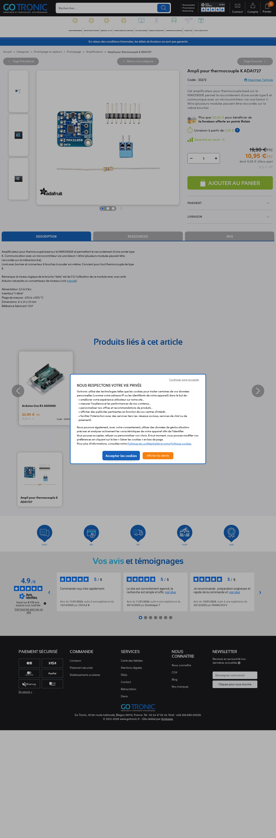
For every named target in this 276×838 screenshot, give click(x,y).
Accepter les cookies (121, 455)
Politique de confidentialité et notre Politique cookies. (159, 443)
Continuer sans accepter (184, 379)
